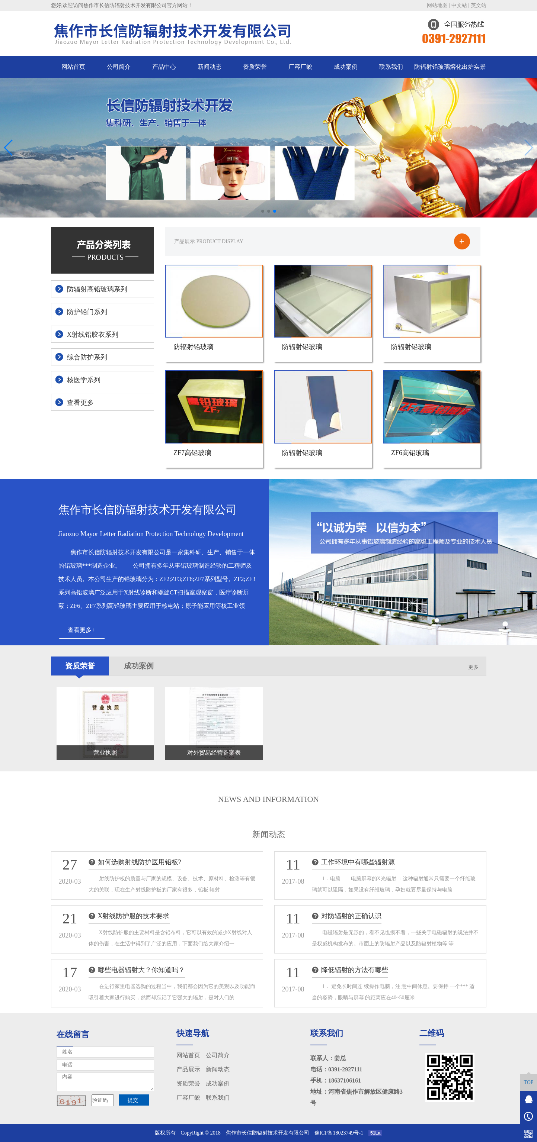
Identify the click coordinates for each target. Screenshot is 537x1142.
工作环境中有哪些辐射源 (358, 862)
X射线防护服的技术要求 (134, 916)
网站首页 (73, 67)
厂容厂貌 (300, 67)
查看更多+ (81, 630)
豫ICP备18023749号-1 (341, 1133)
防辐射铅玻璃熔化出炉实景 (450, 67)
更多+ (475, 667)
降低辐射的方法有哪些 (354, 970)
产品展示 (188, 1069)
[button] (262, 211)
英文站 (478, 5)
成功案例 (346, 67)
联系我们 (391, 67)
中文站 (459, 5)
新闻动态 (209, 67)
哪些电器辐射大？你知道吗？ (141, 970)
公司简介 (119, 67)
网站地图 (437, 5)
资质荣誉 (255, 67)
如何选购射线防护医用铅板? (139, 862)
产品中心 (164, 67)
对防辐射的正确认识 (351, 916)
